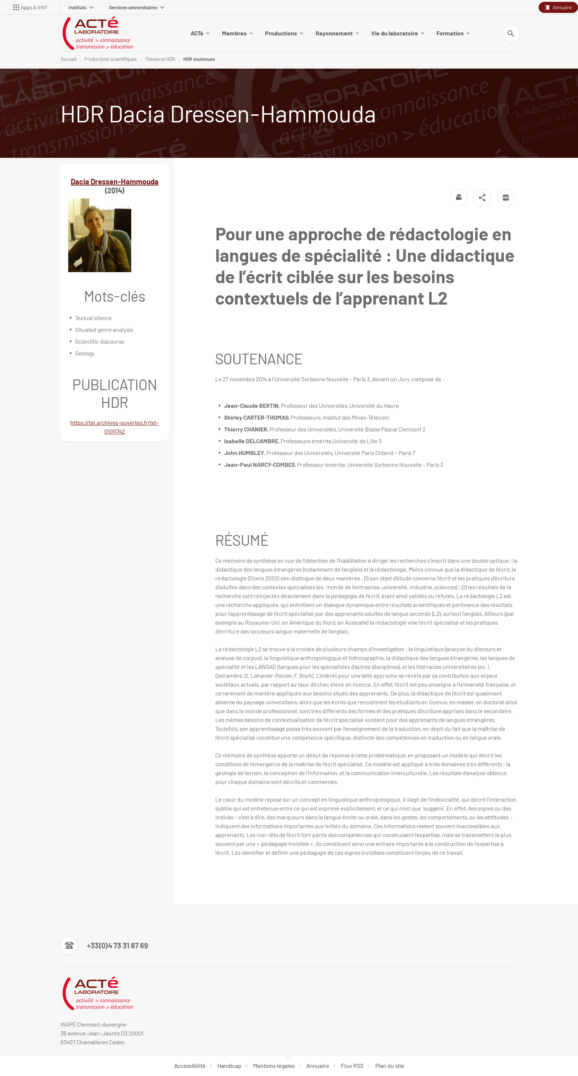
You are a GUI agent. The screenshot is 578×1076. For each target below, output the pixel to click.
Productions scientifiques (110, 59)
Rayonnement (337, 33)
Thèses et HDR (160, 59)
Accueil (68, 59)
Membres (237, 33)
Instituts (81, 7)
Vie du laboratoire (397, 33)
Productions (284, 33)
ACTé (200, 33)
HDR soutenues (199, 59)
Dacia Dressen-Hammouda (115, 181)
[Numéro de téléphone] (104, 945)
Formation (453, 33)
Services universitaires (136, 7)
